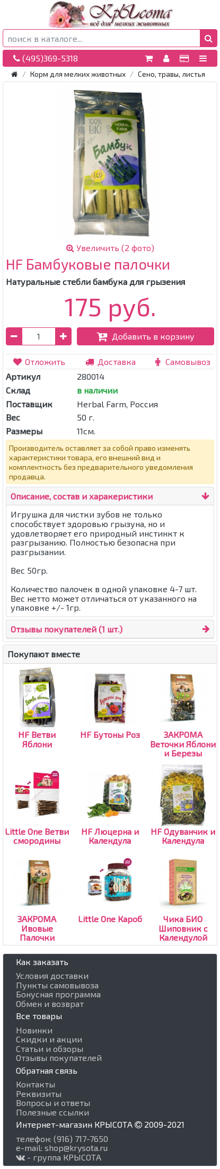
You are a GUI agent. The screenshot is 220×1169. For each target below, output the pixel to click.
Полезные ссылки (52, 1112)
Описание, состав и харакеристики (82, 496)
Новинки (34, 1030)
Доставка (110, 361)
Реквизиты (38, 1094)
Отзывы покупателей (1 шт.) (66, 629)
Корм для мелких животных (78, 73)
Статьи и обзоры (49, 1049)
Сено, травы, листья (171, 73)
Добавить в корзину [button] (145, 336)
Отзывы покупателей (59, 1058)
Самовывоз (181, 361)
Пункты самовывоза (57, 985)
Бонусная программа (58, 994)
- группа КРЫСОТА (58, 1157)
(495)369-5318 (45, 58)
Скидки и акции (49, 1039)
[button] (208, 38)
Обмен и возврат (50, 1004)
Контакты (35, 1084)
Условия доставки (52, 975)
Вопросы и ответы (53, 1103)
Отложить (39, 361)
